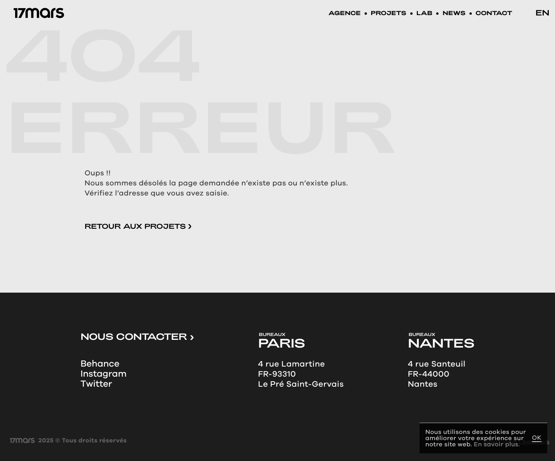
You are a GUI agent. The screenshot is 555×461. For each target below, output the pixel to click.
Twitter (96, 384)
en (543, 12)
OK (536, 438)
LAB (424, 14)
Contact (494, 14)
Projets (388, 14)
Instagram (104, 374)
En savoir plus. (497, 444)
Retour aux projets (138, 226)
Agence (345, 14)
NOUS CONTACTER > (137, 336)
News (453, 14)
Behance (100, 364)
